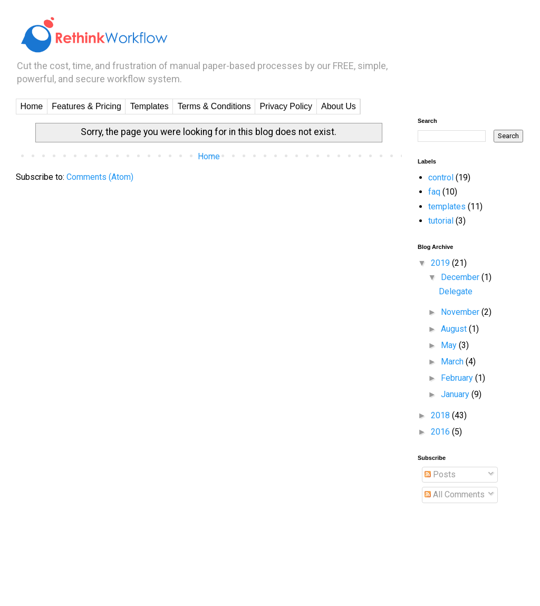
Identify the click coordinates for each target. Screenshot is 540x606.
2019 (441, 263)
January (456, 394)
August (455, 329)
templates (447, 206)
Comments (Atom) (99, 177)
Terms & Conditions (214, 106)
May (450, 345)
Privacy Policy (285, 106)
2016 (441, 432)
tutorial (441, 221)
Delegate (455, 291)
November (461, 312)
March (453, 362)
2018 (441, 415)
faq (434, 192)
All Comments (455, 494)
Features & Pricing (86, 106)
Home (32, 106)
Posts (440, 474)
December (461, 277)
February (458, 378)
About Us (338, 106)
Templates (149, 106)
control (441, 177)
